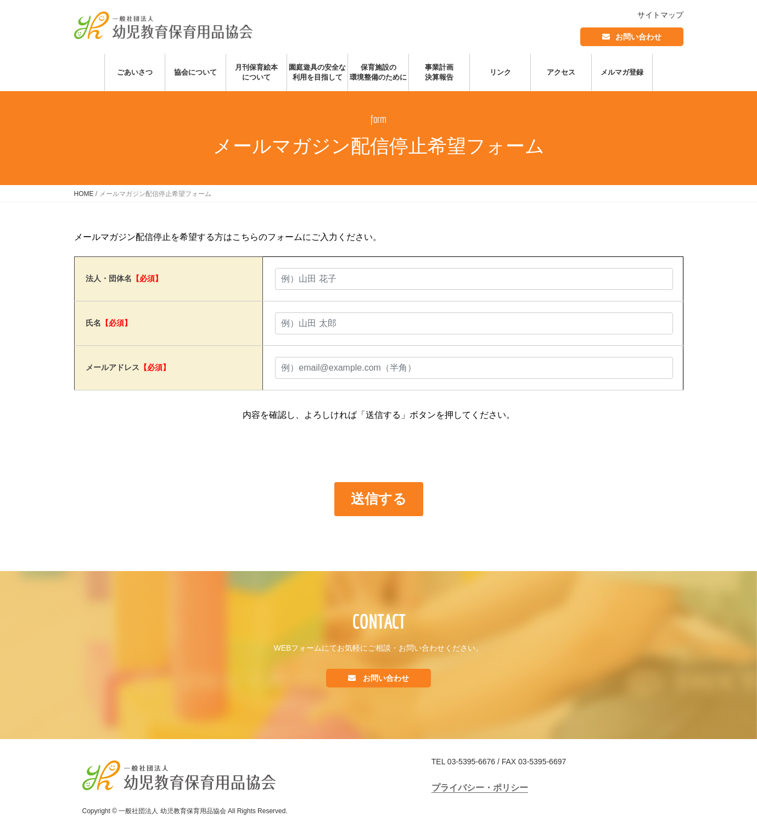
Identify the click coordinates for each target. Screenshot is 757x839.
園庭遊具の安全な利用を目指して (317, 72)
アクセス (561, 72)
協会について (195, 72)
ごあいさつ (135, 72)
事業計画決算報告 (439, 72)
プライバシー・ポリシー (479, 787)
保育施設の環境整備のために (378, 72)
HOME (84, 194)
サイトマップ (660, 14)
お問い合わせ (638, 36)
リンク (500, 72)
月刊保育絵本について (256, 72)
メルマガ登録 (622, 72)
